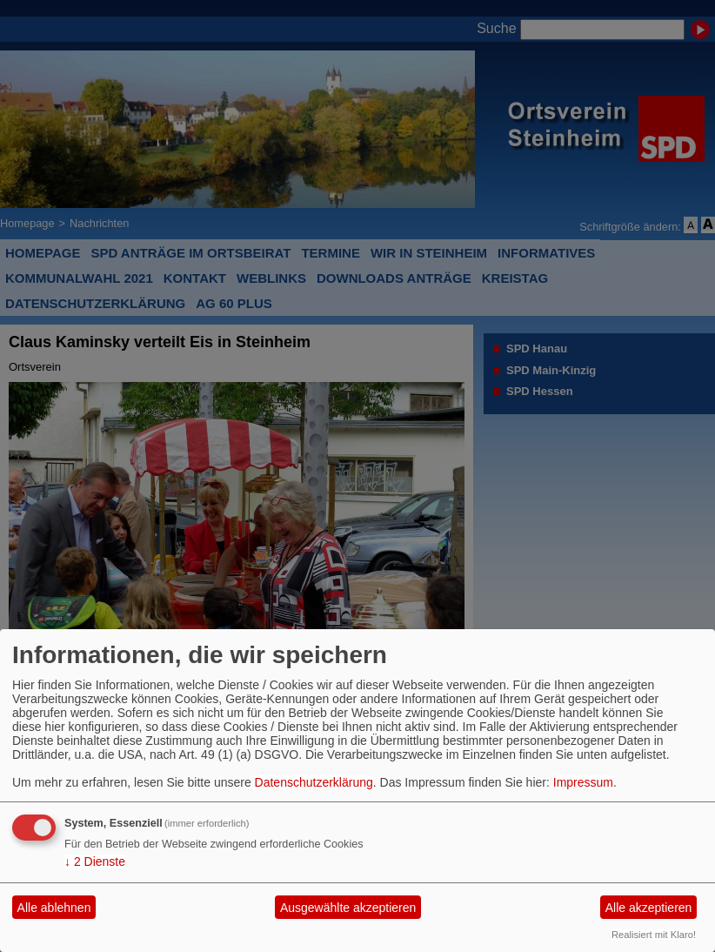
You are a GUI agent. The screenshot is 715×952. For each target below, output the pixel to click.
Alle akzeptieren (648, 908)
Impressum (583, 782)
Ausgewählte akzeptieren (348, 908)
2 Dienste (94, 861)
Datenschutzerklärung (314, 782)
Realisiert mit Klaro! (653, 934)
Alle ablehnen (54, 908)
